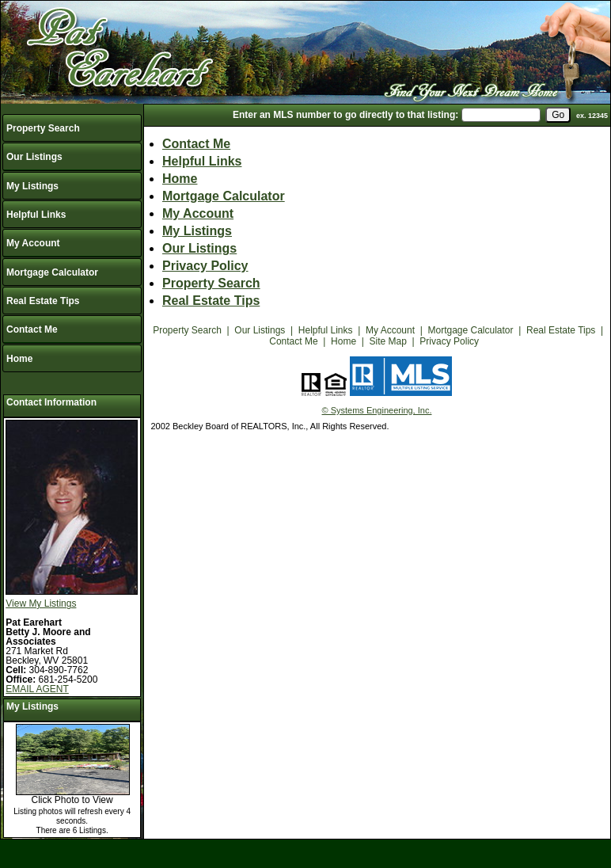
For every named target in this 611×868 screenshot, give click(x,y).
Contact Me (32, 329)
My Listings (32, 186)
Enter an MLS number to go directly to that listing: (345, 114)
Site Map (388, 341)
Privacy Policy (205, 265)
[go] (558, 115)
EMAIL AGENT (37, 689)
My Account (33, 243)
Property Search (43, 128)
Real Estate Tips (42, 300)
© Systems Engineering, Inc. (377, 410)
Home (19, 358)
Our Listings (34, 156)
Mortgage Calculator (52, 272)
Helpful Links (36, 214)
